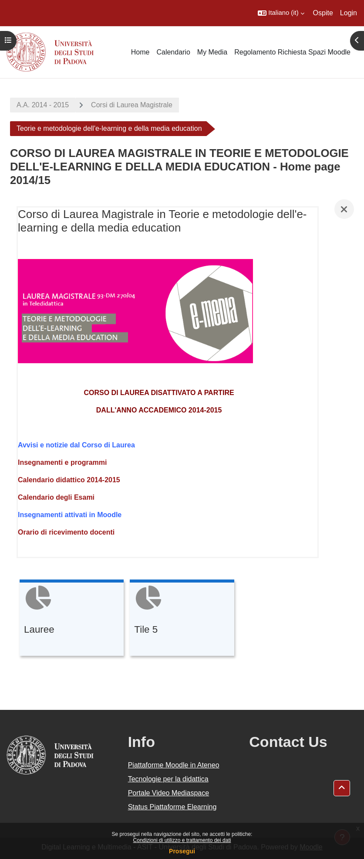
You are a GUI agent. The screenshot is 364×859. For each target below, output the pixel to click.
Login (348, 13)
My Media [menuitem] (212, 52)
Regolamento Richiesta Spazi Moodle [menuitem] (292, 52)
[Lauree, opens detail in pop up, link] (72, 619)
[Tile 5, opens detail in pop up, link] (182, 619)
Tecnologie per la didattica (168, 779)
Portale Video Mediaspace (168, 793)
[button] (281, 13)
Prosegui (182, 851)
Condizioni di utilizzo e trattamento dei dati (182, 840)
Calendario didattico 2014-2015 (69, 480)
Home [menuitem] (140, 52)
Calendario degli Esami (56, 497)
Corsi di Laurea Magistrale (131, 105)
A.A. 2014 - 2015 (43, 105)
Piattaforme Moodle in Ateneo (173, 765)
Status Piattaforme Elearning (172, 807)
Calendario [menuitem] (173, 52)
